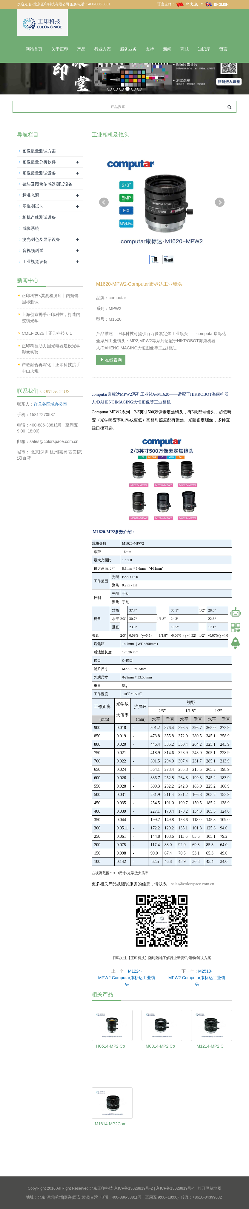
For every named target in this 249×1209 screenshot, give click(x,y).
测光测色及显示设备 (41, 239)
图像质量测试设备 (39, 173)
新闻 (167, 49)
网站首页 (34, 49)
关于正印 (59, 49)
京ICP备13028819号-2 (133, 1188)
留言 (223, 49)
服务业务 (128, 49)
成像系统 (30, 228)
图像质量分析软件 (39, 162)
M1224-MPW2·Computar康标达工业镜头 (126, 978)
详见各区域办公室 (50, 403)
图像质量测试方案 (39, 151)
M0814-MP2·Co (160, 1046)
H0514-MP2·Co (110, 1046)
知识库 (204, 49)
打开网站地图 (209, 1188)
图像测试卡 (32, 206)
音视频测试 (32, 250)
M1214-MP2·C (210, 1046)
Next (220, 202)
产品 (81, 49)
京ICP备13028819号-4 (175, 1188)
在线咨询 (111, 359)
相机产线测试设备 (39, 217)
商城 (184, 49)
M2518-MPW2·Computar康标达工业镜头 (196, 978)
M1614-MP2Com (110, 1123)
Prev (104, 202)
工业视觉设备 (34, 261)
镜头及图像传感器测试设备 (47, 184)
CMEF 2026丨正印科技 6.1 (47, 333)
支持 (150, 49)
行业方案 (102, 49)
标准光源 (30, 195)
